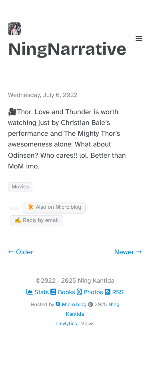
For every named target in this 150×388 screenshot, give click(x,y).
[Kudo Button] (14, 209)
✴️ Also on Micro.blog (54, 207)
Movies (20, 187)
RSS (114, 292)
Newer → (128, 252)
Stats (38, 292)
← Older (20, 252)
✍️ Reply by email (36, 220)
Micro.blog (72, 304)
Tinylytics (66, 323)
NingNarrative (67, 40)
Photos (91, 292)
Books (63, 292)
